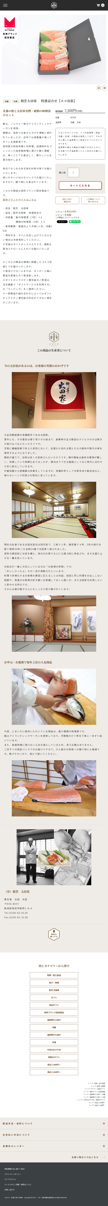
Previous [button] (99, 88)
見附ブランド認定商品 (54, 1012)
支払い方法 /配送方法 (67, 200)
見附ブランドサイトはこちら (19, 199)
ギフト (54, 997)
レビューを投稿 (63, 214)
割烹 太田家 (54, 990)
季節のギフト (54, 1057)
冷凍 (54, 1042)
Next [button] (104, 88)
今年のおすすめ (54, 1049)
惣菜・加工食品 (54, 975)
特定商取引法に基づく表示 (14, 1169)
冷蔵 (54, 1027)
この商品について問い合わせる (93, 200)
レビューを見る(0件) (65, 211)
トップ (90, 1083)
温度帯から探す (54, 1019)
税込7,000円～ (54, 1064)
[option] (54, 49)
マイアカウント (10, 1179)
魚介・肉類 (54, 982)
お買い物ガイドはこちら (85, 1157)
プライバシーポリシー (12, 1174)
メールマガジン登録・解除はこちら (17, 1184)
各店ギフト (54, 1005)
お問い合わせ (9, 1190)
